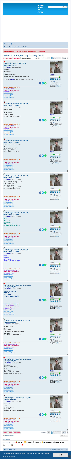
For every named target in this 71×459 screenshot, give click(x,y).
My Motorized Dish (8, 93)
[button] (48, 58)
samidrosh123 (17, 445)
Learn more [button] (12, 456)
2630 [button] (64, 58)
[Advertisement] (35, 29)
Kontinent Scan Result (9, 97)
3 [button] (55, 58)
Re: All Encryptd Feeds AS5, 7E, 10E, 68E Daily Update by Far (17, 286)
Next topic (17, 58)
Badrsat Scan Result (8, 95)
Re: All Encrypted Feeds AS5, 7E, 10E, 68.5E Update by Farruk (16, 104)
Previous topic (7, 58)
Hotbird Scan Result (8, 94)
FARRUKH (52, 74)
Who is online (6, 439)
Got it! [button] (61, 455)
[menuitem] (12, 44)
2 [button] (53, 58)
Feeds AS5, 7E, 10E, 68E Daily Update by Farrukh (23, 56)
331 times (57, 85)
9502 (54, 81)
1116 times (58, 86)
